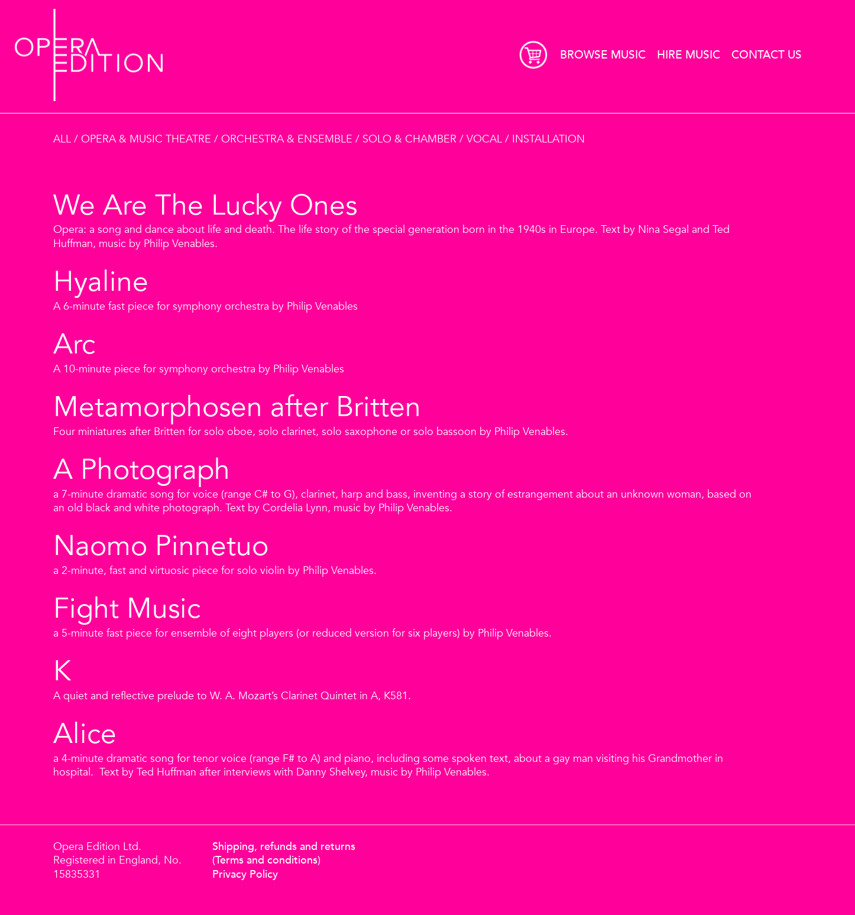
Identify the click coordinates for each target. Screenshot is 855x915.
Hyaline (100, 282)
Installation (548, 139)
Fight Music (126, 609)
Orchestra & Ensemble (286, 139)
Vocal (484, 139)
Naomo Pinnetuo (160, 547)
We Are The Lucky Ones (205, 206)
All (62, 139)
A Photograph (141, 470)
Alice (84, 735)
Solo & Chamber (409, 139)
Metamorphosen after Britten (237, 408)
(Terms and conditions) (266, 860)
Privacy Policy (245, 874)
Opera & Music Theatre (146, 139)
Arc (74, 345)
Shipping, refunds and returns (283, 846)
